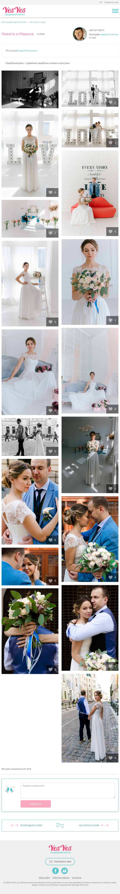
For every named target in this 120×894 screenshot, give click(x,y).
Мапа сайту (44, 877)
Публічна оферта (61, 877)
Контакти (76, 877)
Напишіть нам (111, 2)
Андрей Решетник (109, 34)
